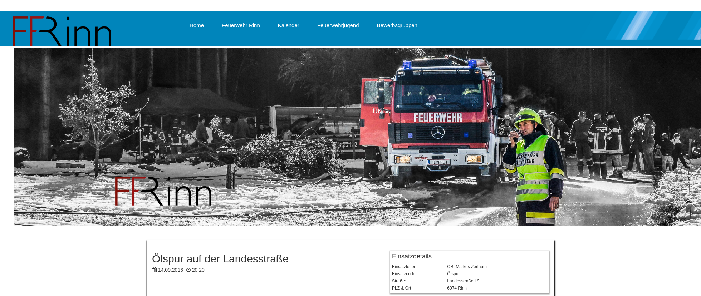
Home (197, 25)
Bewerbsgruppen (397, 25)
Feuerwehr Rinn (241, 25)
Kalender (288, 25)
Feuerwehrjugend (338, 25)
